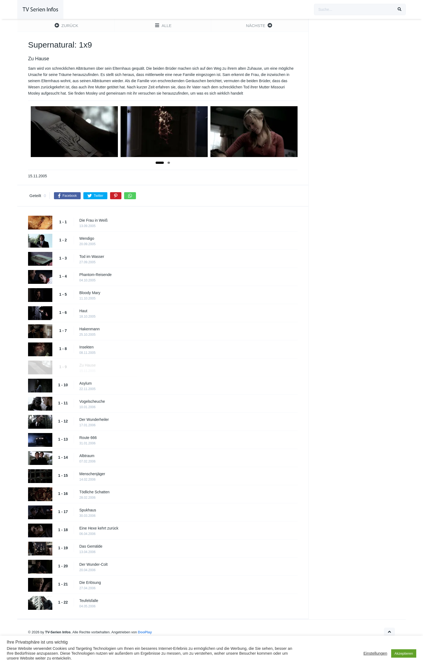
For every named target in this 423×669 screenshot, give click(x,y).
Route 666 (88, 437)
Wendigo (86, 238)
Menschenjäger (92, 474)
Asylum (85, 383)
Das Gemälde (91, 546)
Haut (83, 311)
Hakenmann (89, 329)
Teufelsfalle (88, 600)
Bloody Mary (89, 293)
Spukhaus (87, 510)
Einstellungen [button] (375, 653)
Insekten (86, 347)
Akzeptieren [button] (403, 653)
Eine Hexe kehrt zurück (98, 528)
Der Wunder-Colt (93, 564)
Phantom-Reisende (95, 274)
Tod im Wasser (91, 256)
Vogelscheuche (92, 401)
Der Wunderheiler (94, 419)
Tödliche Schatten (94, 492)
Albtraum (86, 456)
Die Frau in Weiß (93, 220)
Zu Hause (87, 365)
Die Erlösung (90, 582)
